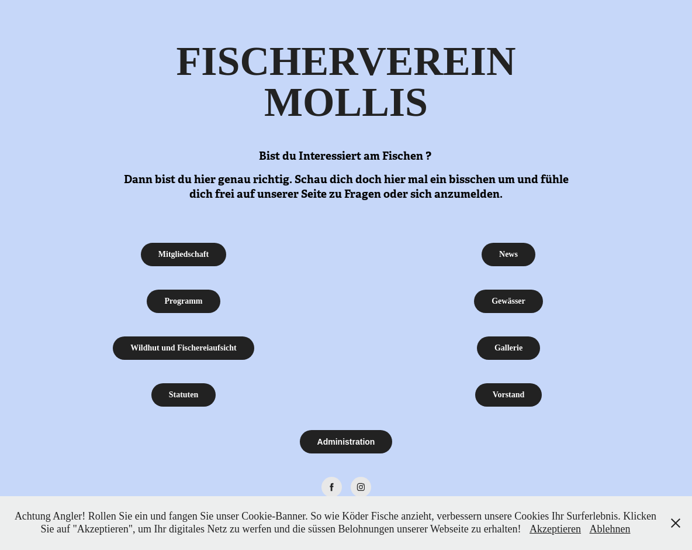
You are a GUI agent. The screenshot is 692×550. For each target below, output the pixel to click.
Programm (183, 301)
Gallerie (508, 347)
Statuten (184, 394)
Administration (346, 441)
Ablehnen (610, 529)
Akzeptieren (555, 529)
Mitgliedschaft (183, 254)
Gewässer (508, 301)
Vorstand (509, 394)
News (508, 254)
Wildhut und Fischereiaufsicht (183, 347)
